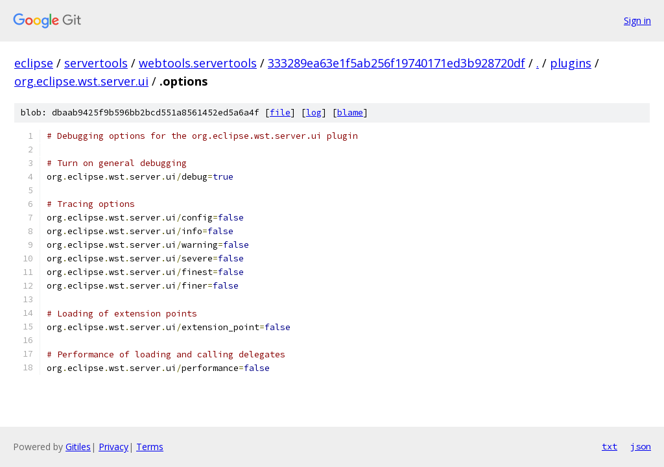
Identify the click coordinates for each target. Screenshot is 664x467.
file (280, 112)
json (640, 446)
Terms (149, 446)
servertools (96, 63)
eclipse (33, 63)
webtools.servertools (198, 63)
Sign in (637, 20)
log (314, 112)
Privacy (113, 446)
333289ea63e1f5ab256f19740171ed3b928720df (396, 63)
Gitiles (78, 446)
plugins (570, 63)
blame (350, 112)
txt (609, 446)
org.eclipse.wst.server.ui (81, 81)
